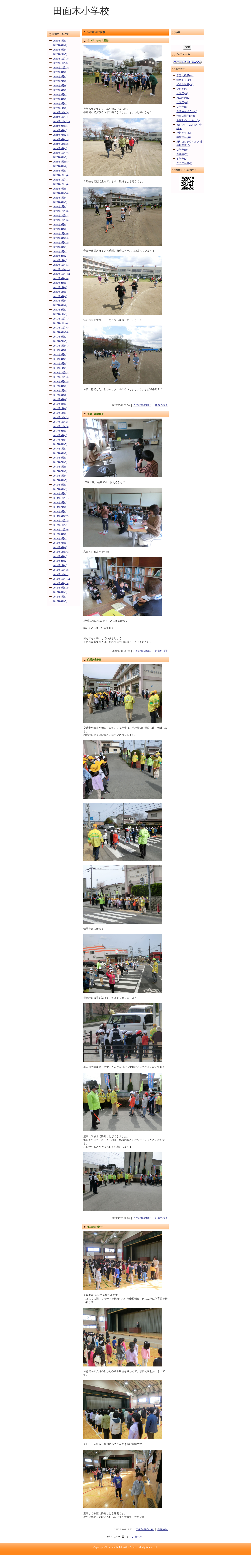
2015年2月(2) (60, 493)
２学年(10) (182, 149)
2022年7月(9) (60, 188)
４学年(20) (182, 93)
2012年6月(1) (60, 592)
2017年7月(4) (60, 440)
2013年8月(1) (60, 538)
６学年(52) (182, 154)
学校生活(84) (183, 137)
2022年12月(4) (60, 175)
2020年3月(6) (60, 305)
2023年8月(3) (60, 157)
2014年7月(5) (60, 507)
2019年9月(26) (60, 332)
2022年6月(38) (60, 193)
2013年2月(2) (60, 561)
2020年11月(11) (61, 269)
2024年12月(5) (60, 112)
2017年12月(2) (60, 417)
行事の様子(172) (185, 116)
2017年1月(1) (60, 448)
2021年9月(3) (60, 224)
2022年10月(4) (60, 184)
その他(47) (182, 89)
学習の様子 (161, 405)
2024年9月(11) (60, 126)
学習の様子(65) (184, 75)
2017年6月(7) (60, 444)
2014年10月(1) (60, 498)
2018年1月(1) (60, 413)
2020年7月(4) (60, 287)
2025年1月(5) (60, 108)
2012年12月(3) (60, 570)
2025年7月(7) (60, 81)
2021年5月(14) (60, 242)
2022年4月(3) (60, 202)
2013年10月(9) (60, 529)
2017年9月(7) (60, 431)
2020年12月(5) (60, 265)
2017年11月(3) (60, 422)
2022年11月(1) (60, 179)
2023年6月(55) (60, 161)
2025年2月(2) (60, 103)
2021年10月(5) (60, 220)
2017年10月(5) (60, 426)
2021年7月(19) (60, 233)
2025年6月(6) (60, 85)
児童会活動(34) (184, 84)
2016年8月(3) (60, 457)
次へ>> (138, 1536)
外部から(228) (184, 132)
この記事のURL (142, 405)
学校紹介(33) (183, 80)
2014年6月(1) (60, 511)
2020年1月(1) (60, 314)
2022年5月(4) (60, 197)
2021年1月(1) (60, 260)
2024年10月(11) (61, 121)
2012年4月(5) (60, 601)
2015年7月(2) (60, 471)
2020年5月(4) (60, 296)
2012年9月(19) (60, 583)
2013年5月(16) (60, 552)
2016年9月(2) (60, 453)
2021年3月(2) (60, 251)
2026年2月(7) (60, 54)
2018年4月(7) (60, 404)
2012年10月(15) (61, 579)
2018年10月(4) (60, 377)
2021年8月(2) (60, 229)
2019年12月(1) (60, 318)
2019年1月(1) (60, 368)
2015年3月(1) (60, 489)
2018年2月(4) (60, 408)
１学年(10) (182, 102)
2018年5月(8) (60, 399)
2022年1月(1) (60, 206)
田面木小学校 (81, 11)
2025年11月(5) (60, 63)
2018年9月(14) (60, 381)
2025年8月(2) (60, 76)
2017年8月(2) (60, 435)
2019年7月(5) (60, 341)
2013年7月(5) (60, 542)
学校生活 (162, 1529)
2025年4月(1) (60, 94)
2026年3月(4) (60, 49)
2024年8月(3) (60, 130)
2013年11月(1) (60, 525)
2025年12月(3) (60, 58)
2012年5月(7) (60, 596)
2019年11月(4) (60, 323)
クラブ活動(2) (184, 163)
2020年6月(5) (60, 292)
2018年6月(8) (60, 395)
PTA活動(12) (183, 98)
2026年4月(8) (60, 45)
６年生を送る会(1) (186, 111)
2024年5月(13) (60, 144)
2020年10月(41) (61, 274)
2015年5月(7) (60, 480)
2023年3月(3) (60, 170)
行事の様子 (161, 651)
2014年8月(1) (60, 502)
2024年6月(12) (60, 139)
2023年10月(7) (60, 153)
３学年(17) (182, 107)
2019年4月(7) (60, 354)
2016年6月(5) (60, 466)
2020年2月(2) (60, 309)
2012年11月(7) (60, 574)
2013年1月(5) (60, 565)
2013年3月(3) (60, 556)
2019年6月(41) (60, 345)
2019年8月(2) (60, 336)
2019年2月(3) (60, 363)
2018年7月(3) (60, 390)
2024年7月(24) (60, 135)
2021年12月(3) (60, 211)
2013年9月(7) (60, 534)
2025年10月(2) (60, 67)
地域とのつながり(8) (188, 120)
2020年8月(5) (60, 283)
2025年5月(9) (60, 90)
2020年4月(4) (60, 300)
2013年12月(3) (60, 520)
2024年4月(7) (60, 148)
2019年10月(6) (60, 327)
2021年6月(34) (60, 238)
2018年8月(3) (60, 386)
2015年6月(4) (60, 475)
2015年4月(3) (60, 484)
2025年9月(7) (60, 72)
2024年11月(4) (60, 117)
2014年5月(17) (60, 516)
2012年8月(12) (60, 587)
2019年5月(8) (60, 350)
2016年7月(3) (60, 462)
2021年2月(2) (60, 256)
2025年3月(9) (60, 99)
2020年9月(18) (60, 278)
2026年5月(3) (60, 40)
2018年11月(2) (60, 372)
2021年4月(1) (60, 247)
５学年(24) (182, 158)
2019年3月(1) (60, 359)
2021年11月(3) (60, 215)
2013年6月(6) (60, 547)
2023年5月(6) (60, 166)
